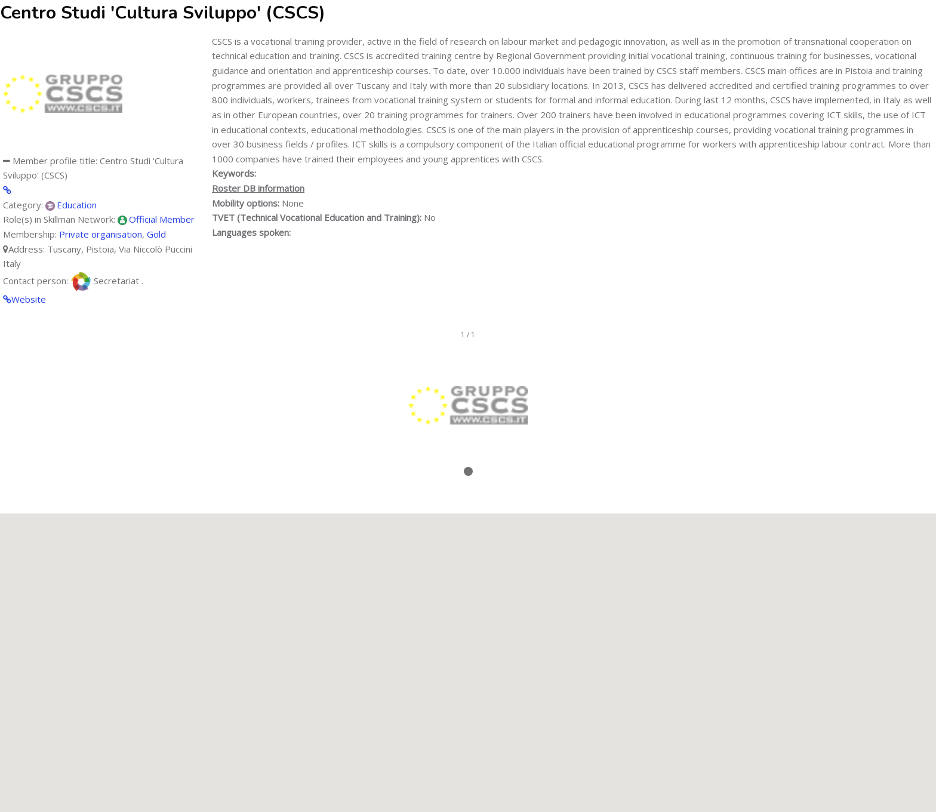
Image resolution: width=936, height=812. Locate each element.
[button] (468, 652)
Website (28, 299)
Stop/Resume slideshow (468, 489)
